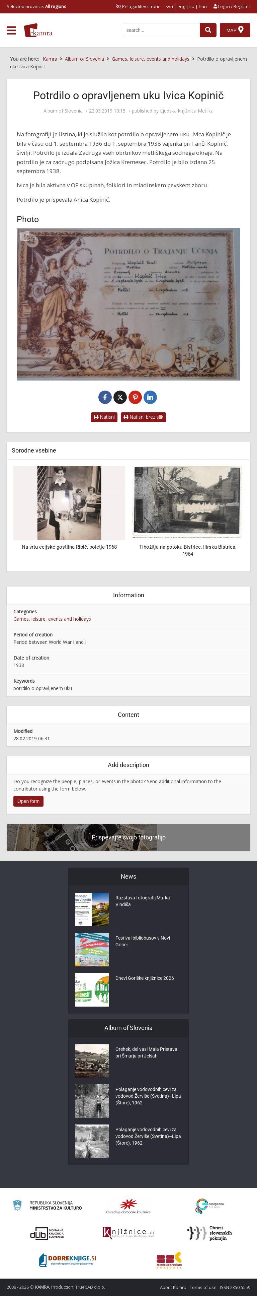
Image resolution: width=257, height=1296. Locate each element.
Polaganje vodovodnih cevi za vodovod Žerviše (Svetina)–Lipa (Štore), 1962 (148, 1096)
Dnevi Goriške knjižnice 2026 (144, 978)
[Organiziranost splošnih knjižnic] (128, 1206)
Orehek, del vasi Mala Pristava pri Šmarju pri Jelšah (146, 1052)
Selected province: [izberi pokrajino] (36, 6)
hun (203, 6)
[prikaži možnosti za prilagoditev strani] (137, 6)
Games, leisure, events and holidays (52, 619)
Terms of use (203, 1287)
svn (169, 6)
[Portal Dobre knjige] (67, 1260)
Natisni (104, 417)
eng (181, 6)
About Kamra (173, 1287)
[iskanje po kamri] (161, 30)
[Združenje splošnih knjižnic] (169, 1260)
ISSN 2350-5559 (235, 1287)
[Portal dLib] (47, 1233)
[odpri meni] (11, 30)
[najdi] (208, 30)
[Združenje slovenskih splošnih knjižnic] (128, 1233)
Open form (28, 801)
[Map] (235, 30)
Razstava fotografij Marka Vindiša (142, 901)
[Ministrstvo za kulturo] (47, 1206)
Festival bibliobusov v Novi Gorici (142, 941)
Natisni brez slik (143, 417)
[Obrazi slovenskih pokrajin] (209, 1233)
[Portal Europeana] (209, 1206)
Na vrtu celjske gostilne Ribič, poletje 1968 (69, 547)
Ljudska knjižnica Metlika (186, 111)
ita (191, 6)
